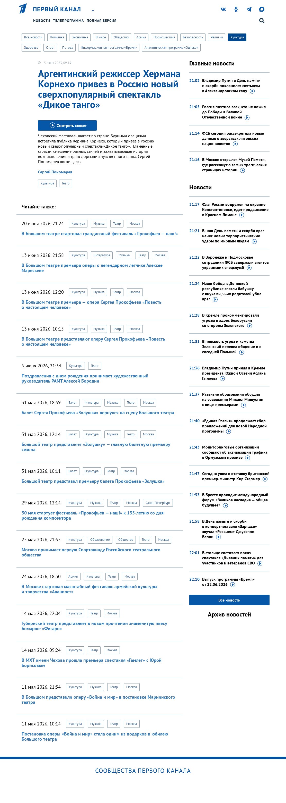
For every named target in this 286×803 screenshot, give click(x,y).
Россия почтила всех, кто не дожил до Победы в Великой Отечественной (234, 112)
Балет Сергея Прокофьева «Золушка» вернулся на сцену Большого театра (98, 413)
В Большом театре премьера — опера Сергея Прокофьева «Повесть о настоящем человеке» (91, 304)
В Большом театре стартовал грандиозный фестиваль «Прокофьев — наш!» (100, 233)
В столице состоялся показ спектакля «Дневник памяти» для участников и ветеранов (232, 558)
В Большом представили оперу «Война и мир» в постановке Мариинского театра (98, 699)
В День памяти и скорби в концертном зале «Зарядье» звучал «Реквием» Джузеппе (229, 529)
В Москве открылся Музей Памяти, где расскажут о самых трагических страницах (234, 165)
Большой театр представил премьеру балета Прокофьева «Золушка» (93, 481)
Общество (121, 37)
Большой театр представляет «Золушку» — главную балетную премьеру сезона (96, 446)
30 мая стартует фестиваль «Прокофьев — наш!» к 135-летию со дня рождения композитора (93, 515)
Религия (217, 37)
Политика (57, 37)
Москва (134, 223)
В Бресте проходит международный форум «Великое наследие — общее (235, 500)
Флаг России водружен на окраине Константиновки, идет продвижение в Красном (235, 210)
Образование (100, 539)
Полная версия (102, 20)
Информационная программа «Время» (109, 47)
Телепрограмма (68, 20)
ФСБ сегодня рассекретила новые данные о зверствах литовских (233, 139)
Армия (141, 37)
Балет (72, 402)
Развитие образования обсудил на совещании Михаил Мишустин (232, 400)
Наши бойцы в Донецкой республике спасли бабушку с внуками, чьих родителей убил (231, 291)
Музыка (99, 223)
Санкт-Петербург (158, 503)
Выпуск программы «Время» (228, 582)
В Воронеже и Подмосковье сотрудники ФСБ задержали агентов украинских (235, 263)
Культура (237, 37)
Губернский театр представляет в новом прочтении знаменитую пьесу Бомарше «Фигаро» (94, 625)
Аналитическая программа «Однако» (171, 47)
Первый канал (57, 9)
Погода (67, 47)
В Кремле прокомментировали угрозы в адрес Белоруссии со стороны (230, 320)
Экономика (80, 37)
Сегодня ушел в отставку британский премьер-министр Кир (236, 476)
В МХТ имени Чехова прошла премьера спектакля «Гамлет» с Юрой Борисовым (92, 662)
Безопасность (193, 37)
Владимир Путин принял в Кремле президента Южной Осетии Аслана (234, 373)
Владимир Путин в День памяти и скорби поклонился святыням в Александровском (231, 86)
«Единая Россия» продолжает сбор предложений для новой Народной (234, 426)
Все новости (33, 37)
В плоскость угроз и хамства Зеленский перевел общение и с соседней (231, 347)
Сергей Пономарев (55, 171)
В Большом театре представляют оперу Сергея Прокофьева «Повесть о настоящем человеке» (93, 341)
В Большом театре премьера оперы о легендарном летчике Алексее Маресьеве (92, 267)
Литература (101, 255)
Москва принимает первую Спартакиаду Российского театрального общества (91, 552)
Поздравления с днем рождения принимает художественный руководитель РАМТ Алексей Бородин (85, 378)
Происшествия (164, 37)
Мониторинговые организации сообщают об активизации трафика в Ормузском (234, 452)
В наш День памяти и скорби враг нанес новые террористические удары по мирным (233, 236)
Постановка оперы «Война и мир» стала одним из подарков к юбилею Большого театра (95, 736)
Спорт (50, 47)
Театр (66, 183)
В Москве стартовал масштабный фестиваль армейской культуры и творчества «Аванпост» (89, 589)
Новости (41, 20)
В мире (101, 37)
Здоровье (31, 47)
